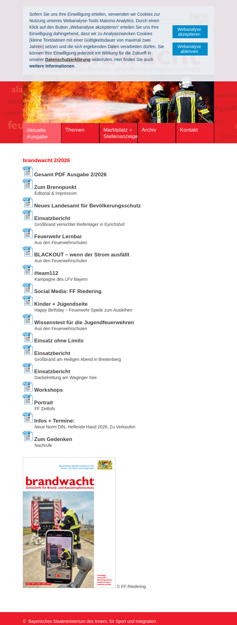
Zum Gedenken (53, 439)
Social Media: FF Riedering (68, 291)
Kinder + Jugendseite (61, 304)
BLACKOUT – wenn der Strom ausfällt (81, 255)
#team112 (46, 273)
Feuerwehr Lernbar (58, 236)
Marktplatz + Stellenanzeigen (120, 133)
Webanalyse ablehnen (189, 49)
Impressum (34, 615)
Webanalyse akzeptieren (189, 32)
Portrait (43, 403)
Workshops (48, 390)
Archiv (149, 130)
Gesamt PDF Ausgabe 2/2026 (70, 175)
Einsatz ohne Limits (59, 341)
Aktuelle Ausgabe (37, 133)
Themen (75, 130)
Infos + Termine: (54, 421)
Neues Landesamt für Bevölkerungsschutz (87, 206)
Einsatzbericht (52, 218)
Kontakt (189, 130)
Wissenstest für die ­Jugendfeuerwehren (84, 322)
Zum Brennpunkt (55, 187)
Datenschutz (68, 615)
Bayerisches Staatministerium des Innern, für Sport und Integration (92, 609)
